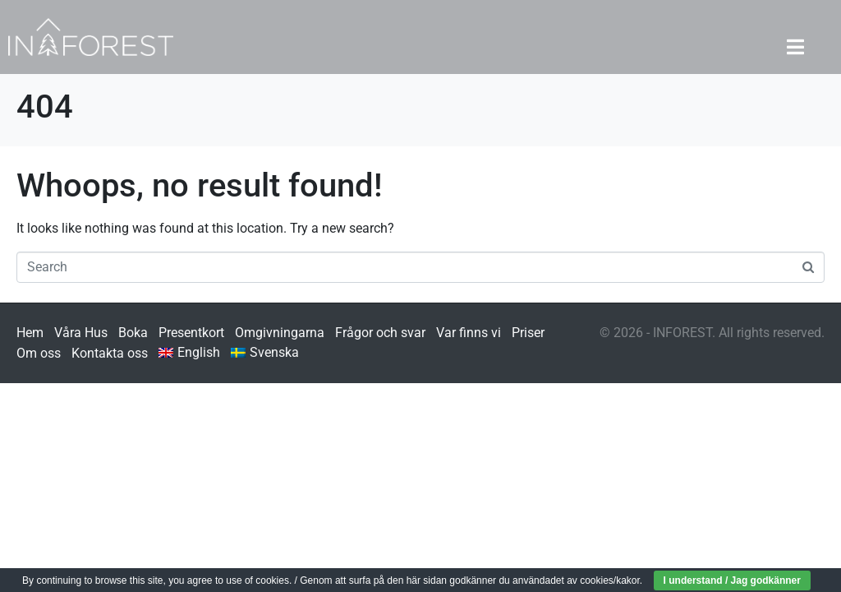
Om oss (38, 353)
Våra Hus (81, 332)
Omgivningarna (279, 332)
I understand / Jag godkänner (732, 580)
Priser (528, 332)
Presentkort (191, 332)
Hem (30, 332)
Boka (133, 332)
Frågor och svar (380, 332)
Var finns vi (468, 332)
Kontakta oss (109, 353)
